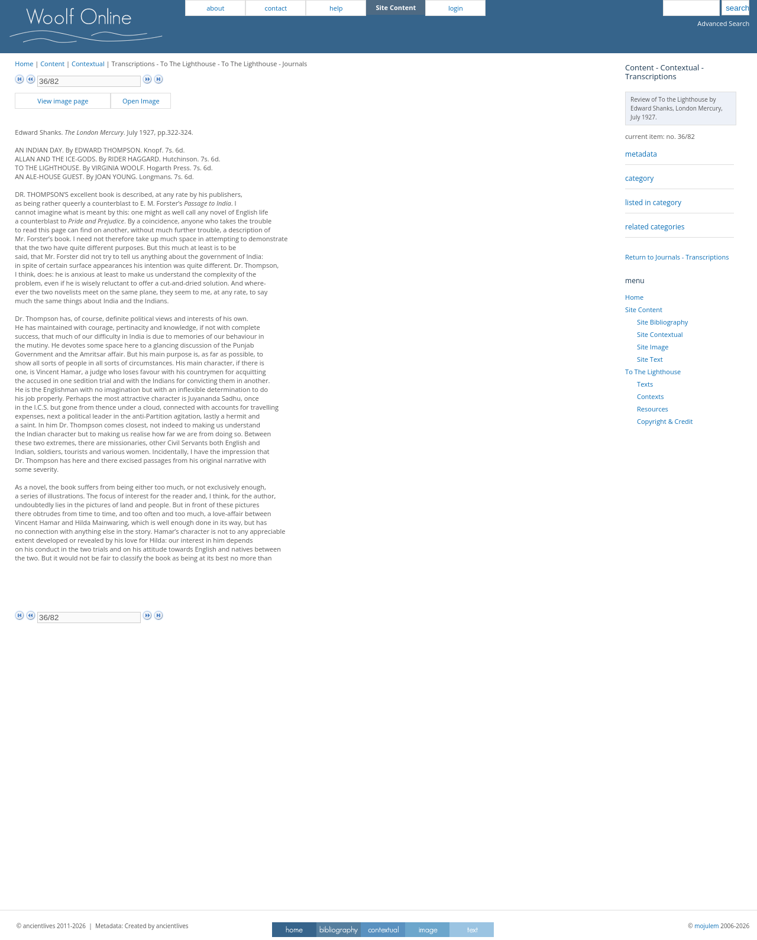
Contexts (650, 396)
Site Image (652, 346)
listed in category (653, 202)
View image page (62, 100)
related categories (654, 227)
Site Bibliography (662, 321)
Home (24, 63)
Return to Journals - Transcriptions (677, 256)
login (455, 8)
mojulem (706, 926)
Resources (652, 408)
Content (52, 63)
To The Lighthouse (653, 371)
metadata (641, 154)
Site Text (650, 359)
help (335, 8)
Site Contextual (659, 334)
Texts (645, 384)
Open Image (141, 100)
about (215, 8)
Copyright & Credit (665, 421)
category (639, 178)
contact (275, 8)
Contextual (88, 63)
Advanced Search (723, 23)
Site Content (643, 309)
